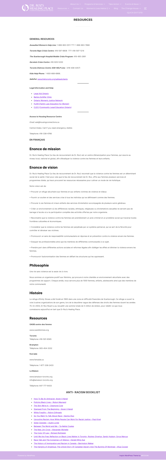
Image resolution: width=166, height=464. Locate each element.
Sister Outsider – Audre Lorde (46, 427)
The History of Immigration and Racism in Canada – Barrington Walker (64, 447)
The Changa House (131, 8)
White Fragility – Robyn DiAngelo (48, 417)
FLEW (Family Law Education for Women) (51, 108)
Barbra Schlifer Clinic (43, 101)
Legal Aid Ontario (41, 98)
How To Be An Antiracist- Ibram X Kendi (51, 403)
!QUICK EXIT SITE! (135, 13)
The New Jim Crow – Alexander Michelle (51, 434)
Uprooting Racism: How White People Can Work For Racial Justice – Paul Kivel (67, 424)
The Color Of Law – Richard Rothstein (50, 437)
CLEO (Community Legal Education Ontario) (53, 111)
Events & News (133, 4)
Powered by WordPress (26, 460)
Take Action (115, 4)
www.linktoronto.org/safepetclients (53, 83)
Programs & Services (95, 4)
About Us (75, 4)
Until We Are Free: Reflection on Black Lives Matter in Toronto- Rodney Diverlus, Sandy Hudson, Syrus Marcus (81, 441)
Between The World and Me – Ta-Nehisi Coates (54, 430)
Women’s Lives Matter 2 (98, 8)
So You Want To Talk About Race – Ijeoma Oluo (54, 420)
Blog (116, 8)
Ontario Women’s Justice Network (48, 105)
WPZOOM (144, 460)
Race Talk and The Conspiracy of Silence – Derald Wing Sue (59, 444)
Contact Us (78, 8)
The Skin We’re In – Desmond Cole (48, 410)
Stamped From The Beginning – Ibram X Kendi (53, 413)
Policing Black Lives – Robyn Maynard (50, 406)
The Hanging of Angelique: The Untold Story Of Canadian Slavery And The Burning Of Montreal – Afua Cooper (81, 451)
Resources (64, 8)
